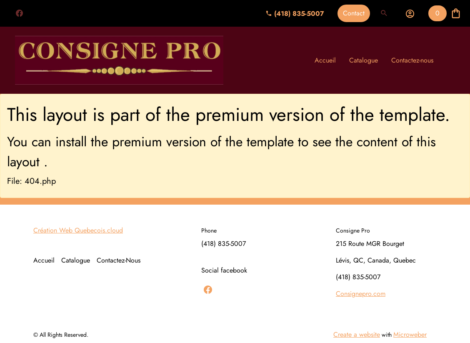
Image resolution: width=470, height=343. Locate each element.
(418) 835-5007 (294, 13)
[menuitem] (325, 60)
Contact (354, 13)
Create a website (356, 334)
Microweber (410, 334)
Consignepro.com (360, 293)
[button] (384, 13)
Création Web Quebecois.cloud (78, 230)
